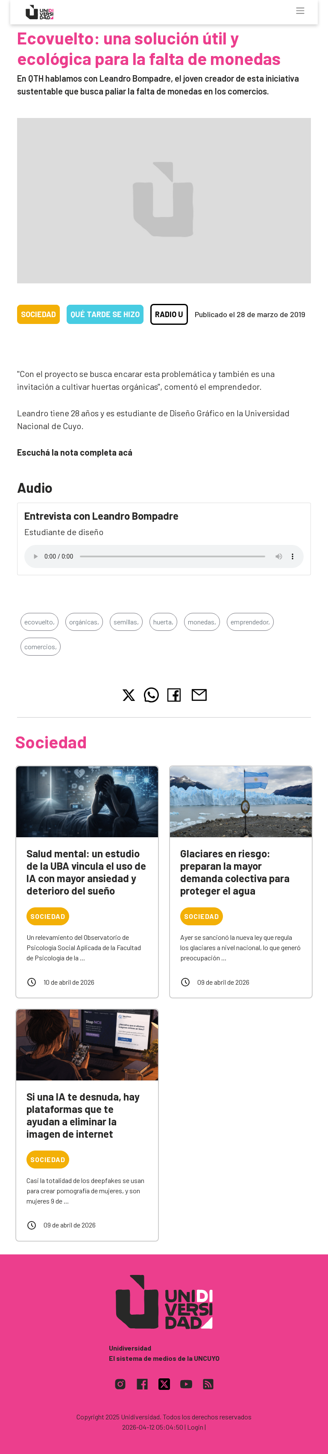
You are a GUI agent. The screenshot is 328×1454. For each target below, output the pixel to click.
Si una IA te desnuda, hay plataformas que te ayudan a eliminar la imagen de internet (83, 1114)
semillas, (126, 622)
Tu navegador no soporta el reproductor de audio (164, 556)
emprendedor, (250, 622)
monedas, (202, 622)
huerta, (163, 622)
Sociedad (38, 314)
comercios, (40, 646)
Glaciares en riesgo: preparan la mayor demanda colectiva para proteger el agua (235, 871)
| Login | (195, 1427)
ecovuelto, (39, 622)
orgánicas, (84, 622)
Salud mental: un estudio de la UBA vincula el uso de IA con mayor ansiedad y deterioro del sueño (86, 871)
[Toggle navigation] (300, 10)
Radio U (169, 314)
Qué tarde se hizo (105, 314)
